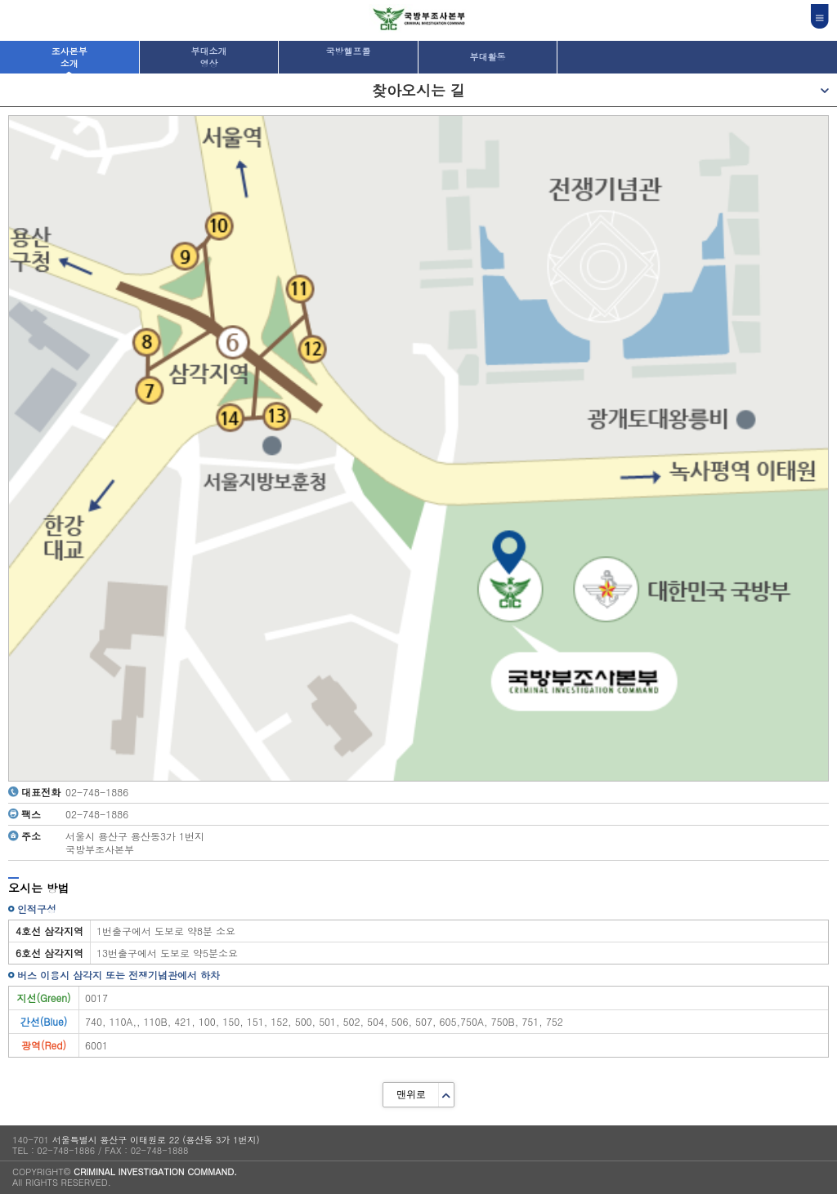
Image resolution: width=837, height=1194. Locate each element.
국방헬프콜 (347, 51)
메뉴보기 (829, 90)
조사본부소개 (69, 57)
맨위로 (411, 1094)
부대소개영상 (208, 57)
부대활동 (488, 57)
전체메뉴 (820, 16)
